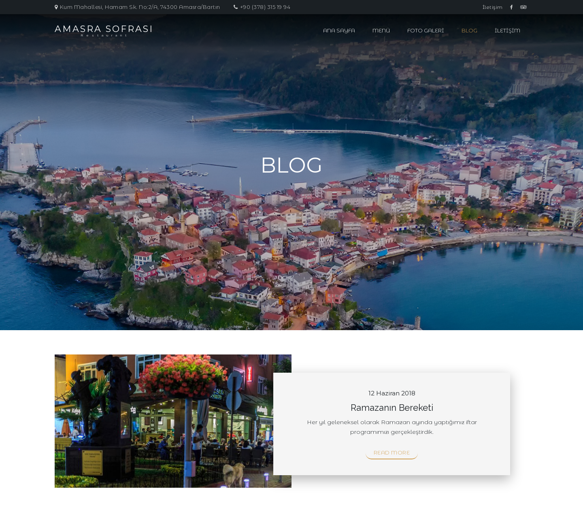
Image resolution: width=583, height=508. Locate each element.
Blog (469, 30)
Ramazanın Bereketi (392, 407)
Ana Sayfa (339, 30)
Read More (392, 452)
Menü (381, 30)
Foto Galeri (425, 30)
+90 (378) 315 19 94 (265, 7)
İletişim (493, 7)
